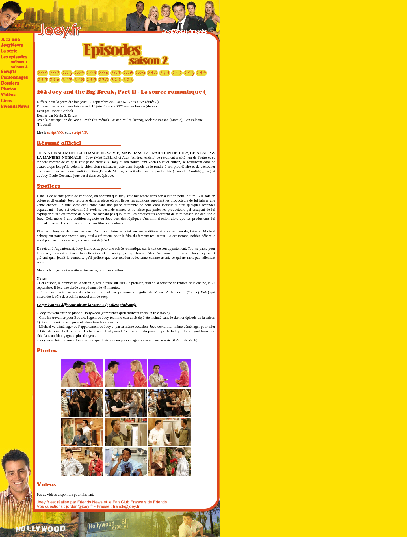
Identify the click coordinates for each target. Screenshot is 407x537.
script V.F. (80, 132)
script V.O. (55, 132)
